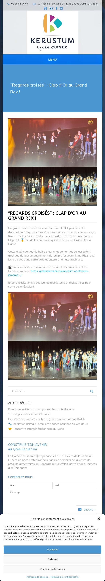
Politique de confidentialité (64, 576)
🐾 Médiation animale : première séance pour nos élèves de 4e (48, 424)
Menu (52, 59)
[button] (99, 519)
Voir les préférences (52, 569)
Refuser (52, 559)
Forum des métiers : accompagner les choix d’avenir (41, 409)
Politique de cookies (37, 576)
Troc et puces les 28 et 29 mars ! (29, 414)
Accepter (52, 549)
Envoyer (86, 509)
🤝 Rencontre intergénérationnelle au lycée (36, 428)
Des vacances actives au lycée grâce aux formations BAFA (46, 419)
